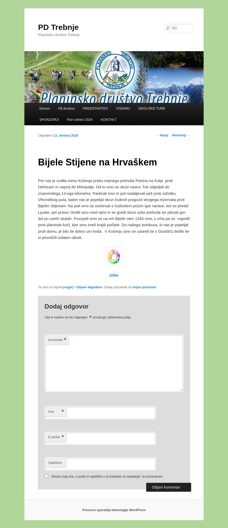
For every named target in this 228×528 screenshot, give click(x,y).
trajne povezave (144, 287)
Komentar (57, 340)
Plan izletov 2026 (80, 120)
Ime (56, 412)
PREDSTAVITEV (95, 108)
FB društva (66, 108)
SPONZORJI (49, 120)
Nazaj (162, 135)
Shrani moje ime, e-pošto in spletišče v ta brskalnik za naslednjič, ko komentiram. (107, 476)
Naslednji (181, 135)
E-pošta (56, 437)
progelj (68, 287)
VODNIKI (123, 108)
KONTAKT (108, 120)
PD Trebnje (58, 27)
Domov (44, 108)
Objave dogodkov (89, 287)
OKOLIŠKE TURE (151, 108)
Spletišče (55, 463)
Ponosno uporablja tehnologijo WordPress (113, 510)
